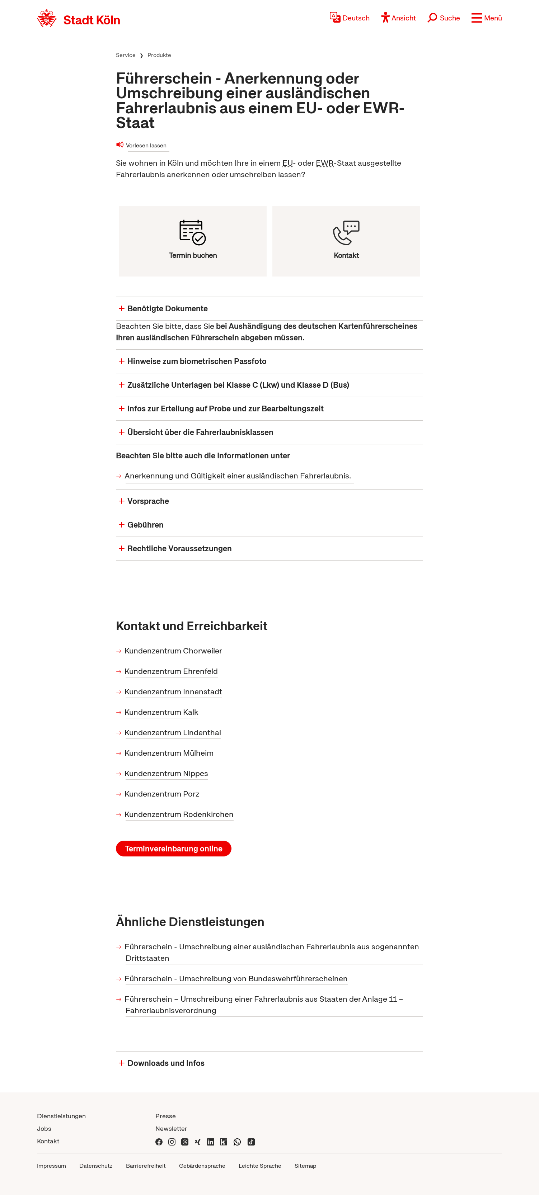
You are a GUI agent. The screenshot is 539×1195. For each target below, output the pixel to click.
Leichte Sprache (260, 1166)
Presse (165, 1116)
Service (126, 55)
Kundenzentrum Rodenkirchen (180, 814)
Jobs (44, 1128)
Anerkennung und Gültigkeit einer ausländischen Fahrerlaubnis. (238, 476)
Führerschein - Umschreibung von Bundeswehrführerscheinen (237, 978)
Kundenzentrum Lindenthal (173, 732)
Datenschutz (96, 1166)
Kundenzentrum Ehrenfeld (172, 671)
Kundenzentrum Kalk (162, 712)
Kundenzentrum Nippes (167, 773)
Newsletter (171, 1128)
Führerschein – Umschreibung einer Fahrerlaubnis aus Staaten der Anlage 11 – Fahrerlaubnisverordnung (264, 1005)
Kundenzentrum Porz (162, 794)
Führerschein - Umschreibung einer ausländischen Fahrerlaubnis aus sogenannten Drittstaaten (272, 952)
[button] (487, 18)
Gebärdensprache (202, 1166)
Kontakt (48, 1141)
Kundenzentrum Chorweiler (174, 651)
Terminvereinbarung (173, 849)
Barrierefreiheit (146, 1166)
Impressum (51, 1166)
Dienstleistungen (61, 1116)
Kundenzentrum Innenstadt (174, 691)
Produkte (159, 55)
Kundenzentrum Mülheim (170, 753)
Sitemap (305, 1166)
